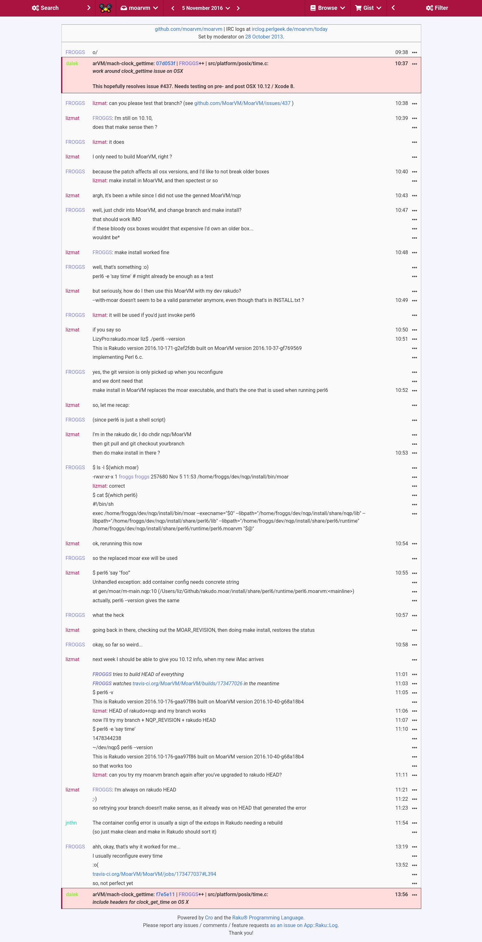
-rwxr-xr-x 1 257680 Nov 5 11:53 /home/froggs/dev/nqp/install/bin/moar (191, 477)
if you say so (107, 330)
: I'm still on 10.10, (122, 118)
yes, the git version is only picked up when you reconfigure (158, 372)
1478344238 (107, 738)
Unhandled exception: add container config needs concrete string (166, 582)
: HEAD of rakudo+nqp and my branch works (149, 711)
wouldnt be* (106, 237)
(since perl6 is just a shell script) (129, 420)
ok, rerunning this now (117, 544)
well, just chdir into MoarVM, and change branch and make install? (167, 210)
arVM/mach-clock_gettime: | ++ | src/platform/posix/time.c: (180, 898)
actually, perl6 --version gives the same (136, 600)
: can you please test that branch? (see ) (193, 103)
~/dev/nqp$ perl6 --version (123, 747)
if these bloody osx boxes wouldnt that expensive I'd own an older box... (173, 229)
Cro (209, 918)
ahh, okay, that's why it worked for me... (136, 847)
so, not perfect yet (113, 883)
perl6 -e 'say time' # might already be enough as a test (153, 276)
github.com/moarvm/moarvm (188, 29)
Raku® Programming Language (267, 918)
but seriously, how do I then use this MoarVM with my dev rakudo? (167, 291)
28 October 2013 (264, 37)
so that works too (112, 766)
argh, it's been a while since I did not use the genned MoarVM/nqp (167, 195)
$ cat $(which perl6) (115, 495)
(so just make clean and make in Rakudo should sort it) (154, 832)
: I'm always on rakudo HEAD (134, 790)
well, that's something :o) (121, 267)
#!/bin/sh (103, 504)
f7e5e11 (165, 894)
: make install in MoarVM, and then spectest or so (155, 181)
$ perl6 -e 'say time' (114, 729)
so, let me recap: (111, 405)
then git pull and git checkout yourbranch (139, 444)
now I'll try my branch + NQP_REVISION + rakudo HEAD (154, 720)
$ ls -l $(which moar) (116, 467)
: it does (108, 142)
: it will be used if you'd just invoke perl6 (144, 315)
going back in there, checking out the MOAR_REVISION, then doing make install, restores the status (204, 630)
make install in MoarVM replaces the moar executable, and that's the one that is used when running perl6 (210, 390)
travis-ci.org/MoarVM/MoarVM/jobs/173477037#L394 (154, 874)
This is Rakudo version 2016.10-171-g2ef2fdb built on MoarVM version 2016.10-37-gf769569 (197, 348)
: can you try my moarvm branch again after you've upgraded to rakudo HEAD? (187, 775)
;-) (95, 799)
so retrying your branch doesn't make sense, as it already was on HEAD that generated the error (199, 808)
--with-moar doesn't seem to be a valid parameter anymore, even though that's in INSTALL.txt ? (198, 300)
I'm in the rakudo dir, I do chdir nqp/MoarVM (142, 434)
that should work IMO (117, 219)
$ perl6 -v (103, 692)
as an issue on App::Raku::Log (304, 925)
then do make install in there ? (126, 453)
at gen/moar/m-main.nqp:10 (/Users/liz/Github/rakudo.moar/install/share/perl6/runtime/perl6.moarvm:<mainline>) (223, 591)
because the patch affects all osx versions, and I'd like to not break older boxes (181, 172)
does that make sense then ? (125, 127)
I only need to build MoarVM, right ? (132, 157)
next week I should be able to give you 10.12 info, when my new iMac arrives (178, 659)
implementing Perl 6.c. (118, 357)
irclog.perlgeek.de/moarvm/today (290, 29)
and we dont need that (118, 381)
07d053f (165, 63)
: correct (109, 486)
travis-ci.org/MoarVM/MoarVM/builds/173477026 (187, 683)
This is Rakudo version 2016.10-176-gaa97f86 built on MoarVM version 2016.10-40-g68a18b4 (198, 702)
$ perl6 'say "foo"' (111, 573)
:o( (95, 865)
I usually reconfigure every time (128, 856)
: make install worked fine (131, 252)
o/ (95, 52)
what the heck (108, 615)
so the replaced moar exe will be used (135, 558)
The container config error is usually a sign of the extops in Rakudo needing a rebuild (188, 823)
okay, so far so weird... (118, 645)
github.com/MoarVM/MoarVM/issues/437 (242, 103)
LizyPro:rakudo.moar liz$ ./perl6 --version (139, 339)
